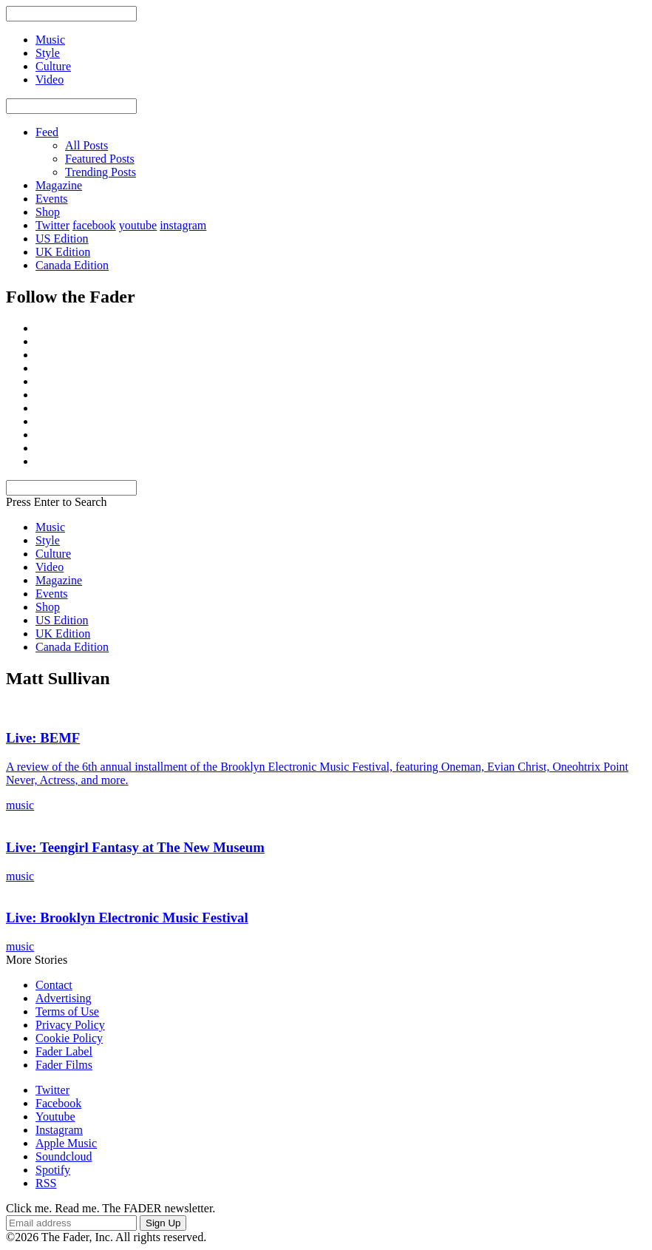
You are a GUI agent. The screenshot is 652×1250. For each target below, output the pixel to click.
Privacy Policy (70, 1024)
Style (47, 540)
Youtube (55, 1116)
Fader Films (63, 1064)
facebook (94, 225)
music (20, 805)
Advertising (63, 998)
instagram (183, 225)
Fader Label (63, 1051)
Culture (53, 553)
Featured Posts (100, 158)
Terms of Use (67, 1011)
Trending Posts (100, 172)
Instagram (59, 1130)
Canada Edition (72, 265)
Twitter (52, 225)
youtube (138, 225)
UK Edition (62, 252)
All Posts (86, 145)
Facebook (58, 1103)
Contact (53, 985)
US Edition (62, 238)
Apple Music (66, 1143)
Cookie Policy (69, 1038)
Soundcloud (63, 1156)
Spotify (52, 1169)
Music (50, 527)
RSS (45, 1183)
